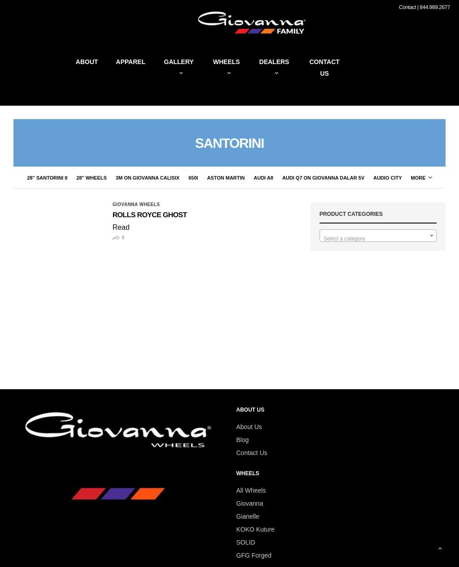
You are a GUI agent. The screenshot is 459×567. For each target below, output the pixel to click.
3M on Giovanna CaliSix (147, 177)
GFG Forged (254, 555)
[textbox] (378, 239)
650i (193, 177)
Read (121, 227)
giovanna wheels (136, 204)
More (421, 177)
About (87, 61)
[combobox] (378, 235)
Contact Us (251, 452)
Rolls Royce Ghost (150, 215)
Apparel (131, 61)
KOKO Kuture (255, 529)
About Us (249, 426)
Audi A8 (263, 177)
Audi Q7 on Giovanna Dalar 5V (323, 177)
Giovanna (249, 503)
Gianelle (247, 516)
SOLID (245, 542)
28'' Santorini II (47, 177)
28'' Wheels (91, 177)
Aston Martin (226, 177)
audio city (387, 177)
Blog (242, 439)
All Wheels (251, 490)
